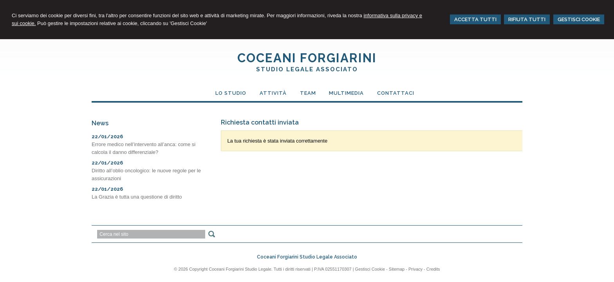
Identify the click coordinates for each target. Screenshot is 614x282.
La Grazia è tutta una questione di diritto (137, 197)
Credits (433, 269)
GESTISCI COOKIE (579, 19)
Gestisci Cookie (370, 269)
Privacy (415, 269)
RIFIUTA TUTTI (526, 19)
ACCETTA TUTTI (475, 19)
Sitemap (397, 269)
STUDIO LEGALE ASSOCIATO (307, 69)
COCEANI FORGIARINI (307, 58)
